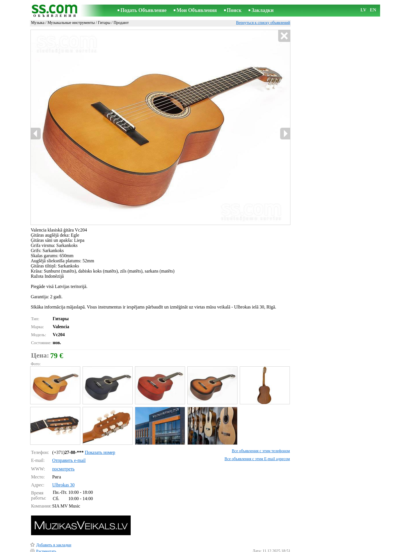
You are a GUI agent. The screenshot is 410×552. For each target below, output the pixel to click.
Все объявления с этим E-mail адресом (257, 435)
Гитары (104, 23)
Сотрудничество (213, 548)
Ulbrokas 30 (63, 460)
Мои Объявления (197, 10)
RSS (235, 548)
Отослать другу (49, 533)
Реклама (187, 548)
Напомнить (45, 540)
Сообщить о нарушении (270, 540)
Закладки (262, 10)
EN (373, 9)
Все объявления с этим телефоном (261, 427)
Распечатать (46, 527)
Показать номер (100, 428)
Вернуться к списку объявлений (263, 23)
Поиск (234, 10)
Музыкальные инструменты (71, 23)
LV (363, 9)
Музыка (37, 23)
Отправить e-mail (68, 436)
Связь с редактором (159, 548)
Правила (131, 548)
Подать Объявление (143, 10)
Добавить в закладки (53, 521)
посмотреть (63, 444)
